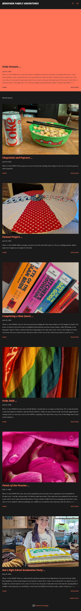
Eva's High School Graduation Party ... (23, 570)
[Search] (73, 3)
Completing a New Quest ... (17, 316)
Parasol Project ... (12, 236)
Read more (75, 87)
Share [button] (4, 87)
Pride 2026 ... (9, 400)
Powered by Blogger (40, 605)
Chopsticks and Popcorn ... (17, 157)
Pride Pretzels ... (11, 66)
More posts (74, 598)
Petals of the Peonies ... (15, 485)
